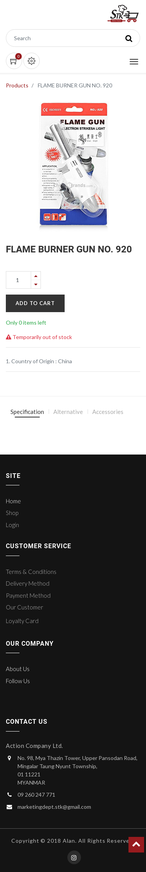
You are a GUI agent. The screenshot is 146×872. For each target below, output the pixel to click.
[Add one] (35, 276)
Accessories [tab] (107, 411)
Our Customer (24, 607)
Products (17, 85)
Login (12, 524)
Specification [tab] (27, 411)
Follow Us (18, 680)
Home (13, 500)
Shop (12, 512)
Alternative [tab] (68, 411)
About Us (18, 668)
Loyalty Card (22, 620)
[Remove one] (35, 284)
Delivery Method (27, 583)
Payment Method (28, 595)
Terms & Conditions (31, 571)
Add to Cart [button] (35, 303)
